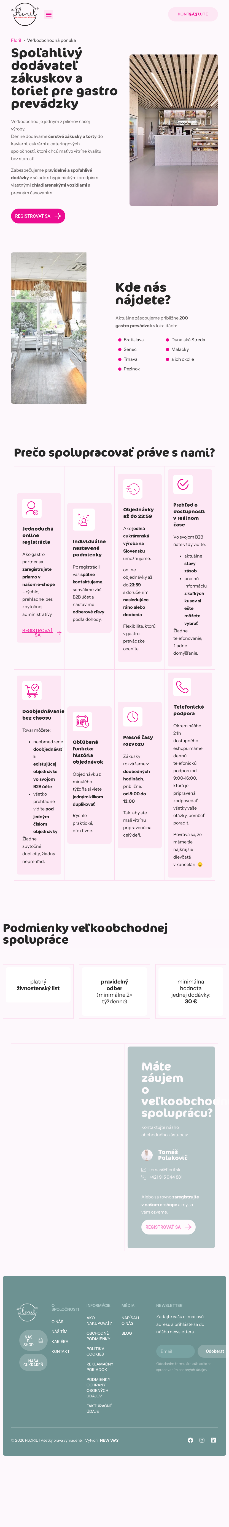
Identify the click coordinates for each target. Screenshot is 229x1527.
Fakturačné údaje (97, 1408)
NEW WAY (109, 1440)
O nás (57, 1321)
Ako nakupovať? (97, 1320)
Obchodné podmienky (97, 1336)
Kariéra (60, 1341)
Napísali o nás (130, 1320)
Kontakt (61, 1351)
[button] (48, 14)
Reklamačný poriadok (97, 1367)
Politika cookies (95, 1351)
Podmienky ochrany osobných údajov (97, 1387)
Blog (127, 1333)
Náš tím (60, 1331)
